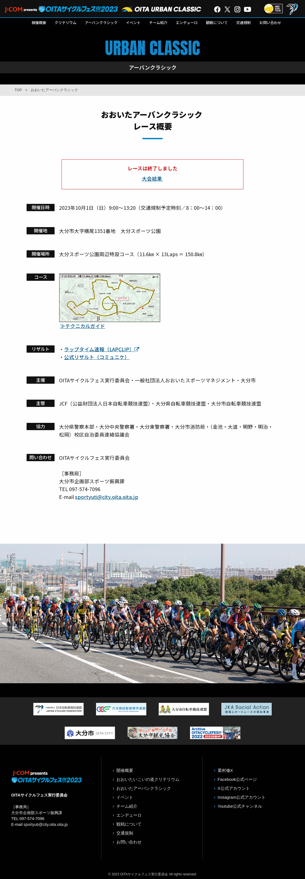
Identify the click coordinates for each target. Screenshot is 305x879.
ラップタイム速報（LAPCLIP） (101, 349)
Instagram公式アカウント (242, 797)
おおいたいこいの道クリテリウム (147, 779)
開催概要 (39, 22)
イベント (133, 22)
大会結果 (152, 178)
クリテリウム (65, 22)
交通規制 (243, 22)
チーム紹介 (158, 22)
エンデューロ (187, 22)
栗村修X (225, 770)
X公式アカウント (234, 788)
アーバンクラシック (101, 22)
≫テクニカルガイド (82, 325)
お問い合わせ (270, 22)
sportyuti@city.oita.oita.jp (106, 496)
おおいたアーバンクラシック (143, 788)
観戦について (217, 22)
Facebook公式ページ (237, 779)
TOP (18, 90)
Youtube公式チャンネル (240, 806)
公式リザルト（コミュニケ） (97, 357)
